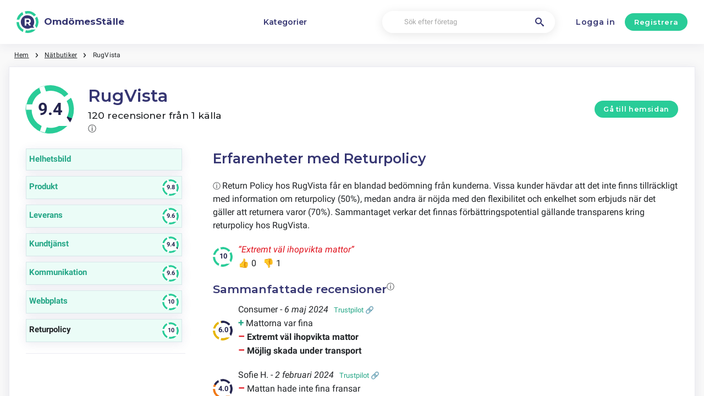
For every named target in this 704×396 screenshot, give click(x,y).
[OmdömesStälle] (70, 22)
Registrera (656, 22)
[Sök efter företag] (468, 22)
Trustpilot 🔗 (354, 310)
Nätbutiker (61, 55)
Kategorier (285, 22)
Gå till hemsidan (636, 109)
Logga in (595, 22)
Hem (21, 55)
